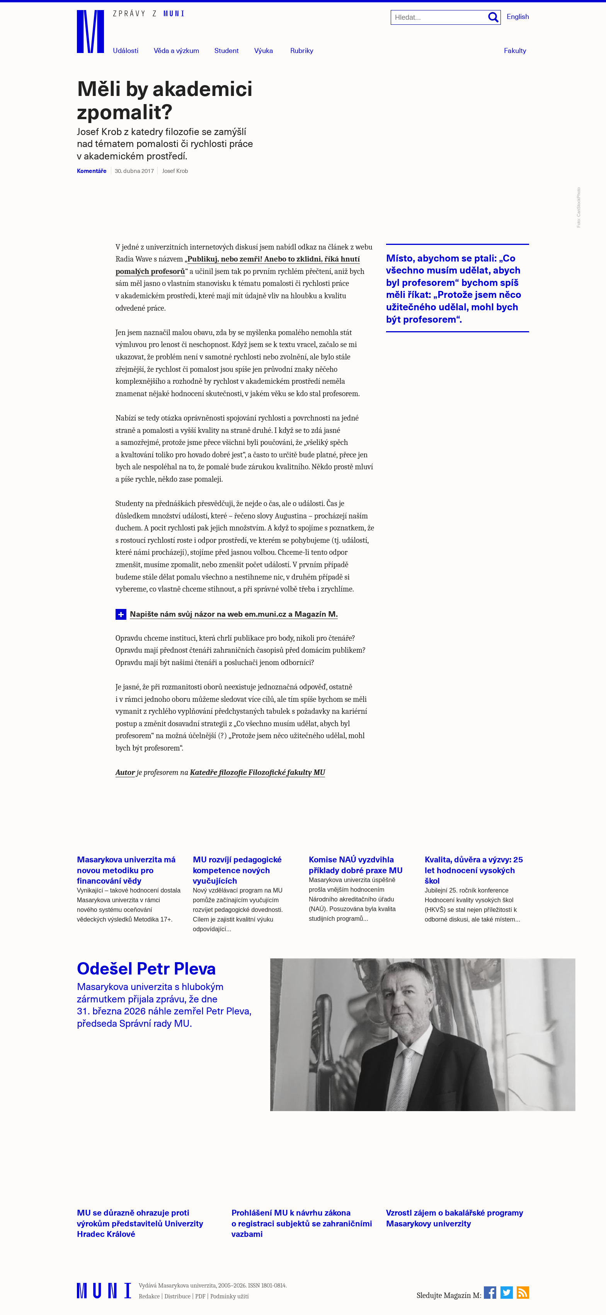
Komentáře (92, 170)
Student (226, 50)
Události (125, 50)
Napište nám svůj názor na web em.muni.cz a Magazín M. (234, 613)
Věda (176, 50)
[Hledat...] (446, 17)
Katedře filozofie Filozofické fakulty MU (257, 772)
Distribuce (177, 1296)
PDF (200, 1296)
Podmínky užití (229, 1296)
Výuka (263, 50)
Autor (125, 772)
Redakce (149, 1296)
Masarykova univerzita (187, 1285)
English (518, 16)
